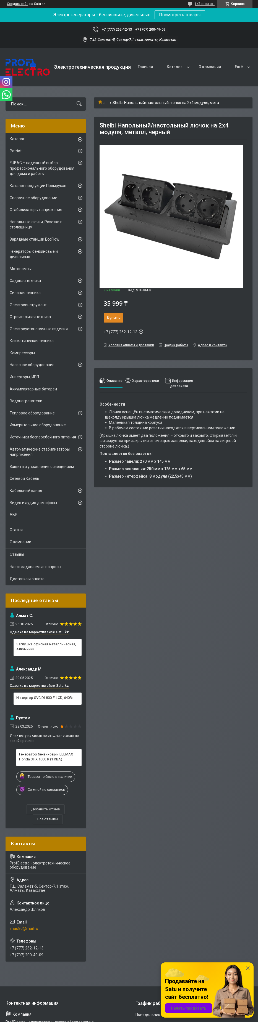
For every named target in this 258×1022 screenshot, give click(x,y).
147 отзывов (205, 4)
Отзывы (17, 554)
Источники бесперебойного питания (43, 437)
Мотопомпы (21, 269)
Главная (145, 67)
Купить (113, 318)
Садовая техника (25, 280)
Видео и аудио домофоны (33, 503)
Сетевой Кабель (24, 478)
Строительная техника (30, 317)
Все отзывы (47, 819)
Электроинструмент (28, 305)
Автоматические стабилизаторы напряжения (40, 452)
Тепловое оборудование (32, 413)
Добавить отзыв (45, 809)
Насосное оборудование (32, 365)
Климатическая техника (32, 341)
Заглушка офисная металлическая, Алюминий (46, 646)
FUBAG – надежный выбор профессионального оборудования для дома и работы (42, 168)
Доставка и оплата (27, 579)
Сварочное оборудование (33, 198)
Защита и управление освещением (42, 466)
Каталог (174, 67)
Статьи (16, 530)
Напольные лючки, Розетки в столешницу (36, 225)
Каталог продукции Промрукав (38, 185)
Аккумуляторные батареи (33, 389)
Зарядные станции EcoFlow (34, 239)
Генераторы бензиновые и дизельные (34, 254)
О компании (210, 67)
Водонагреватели (26, 401)
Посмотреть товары (180, 14)
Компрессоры (22, 353)
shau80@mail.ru (24, 928)
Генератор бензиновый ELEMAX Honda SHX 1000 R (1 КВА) (46, 756)
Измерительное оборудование (38, 425)
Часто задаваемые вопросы (35, 567)
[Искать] (79, 104)
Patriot (16, 151)
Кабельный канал (26, 490)
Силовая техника (25, 293)
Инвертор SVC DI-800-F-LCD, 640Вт (45, 698)
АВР (13, 514)
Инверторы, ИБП (24, 377)
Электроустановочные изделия (39, 329)
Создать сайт (17, 4)
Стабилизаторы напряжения (36, 209)
